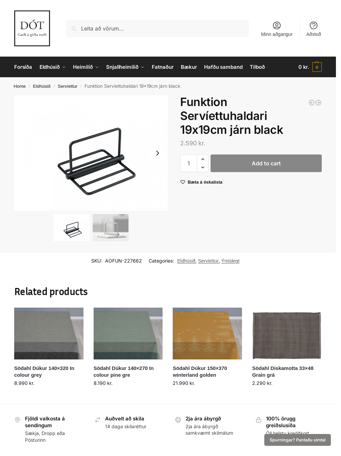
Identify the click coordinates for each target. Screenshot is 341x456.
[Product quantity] (188, 163)
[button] (310, 67)
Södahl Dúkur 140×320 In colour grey (44, 371)
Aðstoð (313, 29)
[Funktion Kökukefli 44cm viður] (318, 102)
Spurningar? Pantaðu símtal (297, 439)
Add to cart (266, 163)
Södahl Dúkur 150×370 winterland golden (200, 371)
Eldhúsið (42, 86)
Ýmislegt (230, 261)
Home (20, 86)
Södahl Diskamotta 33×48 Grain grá (282, 371)
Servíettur (68, 86)
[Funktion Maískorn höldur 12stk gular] (311, 102)
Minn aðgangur (276, 29)
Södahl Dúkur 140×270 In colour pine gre (124, 371)
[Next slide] (157, 153)
